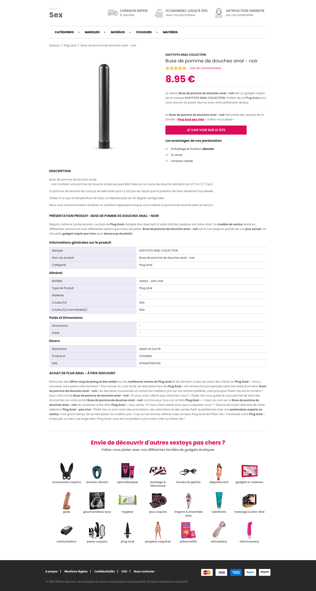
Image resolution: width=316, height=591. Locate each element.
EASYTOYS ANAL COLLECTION (205, 98)
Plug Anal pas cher (191, 119)
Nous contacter (144, 571)
